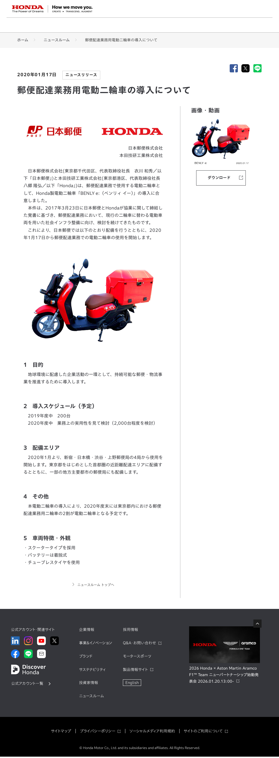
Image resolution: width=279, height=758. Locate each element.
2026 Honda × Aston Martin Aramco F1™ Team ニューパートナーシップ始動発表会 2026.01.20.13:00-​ (224, 676)
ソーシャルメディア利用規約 (152, 732)
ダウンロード (219, 178)
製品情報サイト (135, 671)
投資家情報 (88, 684)
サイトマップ (61, 732)
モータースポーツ (137, 658)
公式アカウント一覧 (27, 685)
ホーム (22, 40)
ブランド (86, 658)
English (132, 684)
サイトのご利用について (203, 732)
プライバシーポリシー (97, 732)
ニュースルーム (57, 40)
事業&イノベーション (95, 644)
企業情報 (86, 631)
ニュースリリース (81, 75)
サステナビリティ (92, 671)
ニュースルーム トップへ (95, 585)
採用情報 (130, 631)
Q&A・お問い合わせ (139, 644)
